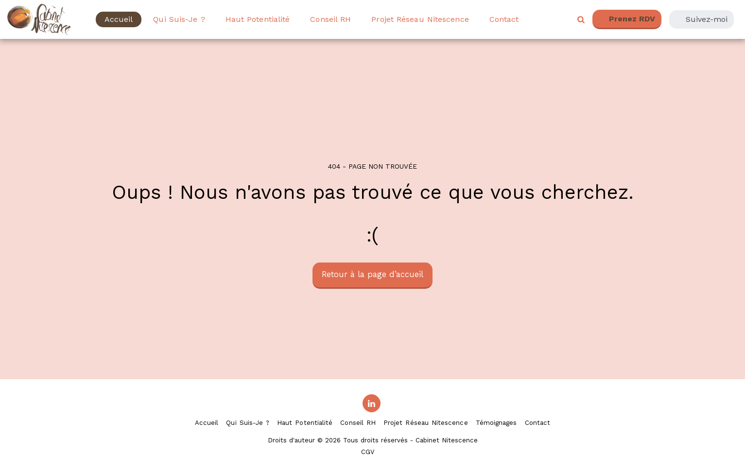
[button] (580, 19)
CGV (368, 452)
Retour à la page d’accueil (372, 274)
